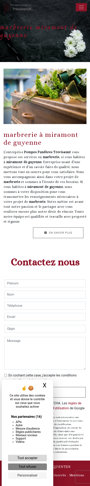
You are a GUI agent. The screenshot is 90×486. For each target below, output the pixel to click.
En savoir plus (58, 232)
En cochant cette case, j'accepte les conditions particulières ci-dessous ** (42, 377)
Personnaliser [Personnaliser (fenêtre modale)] (27, 475)
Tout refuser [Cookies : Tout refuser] (27, 467)
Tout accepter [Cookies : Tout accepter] (27, 458)
